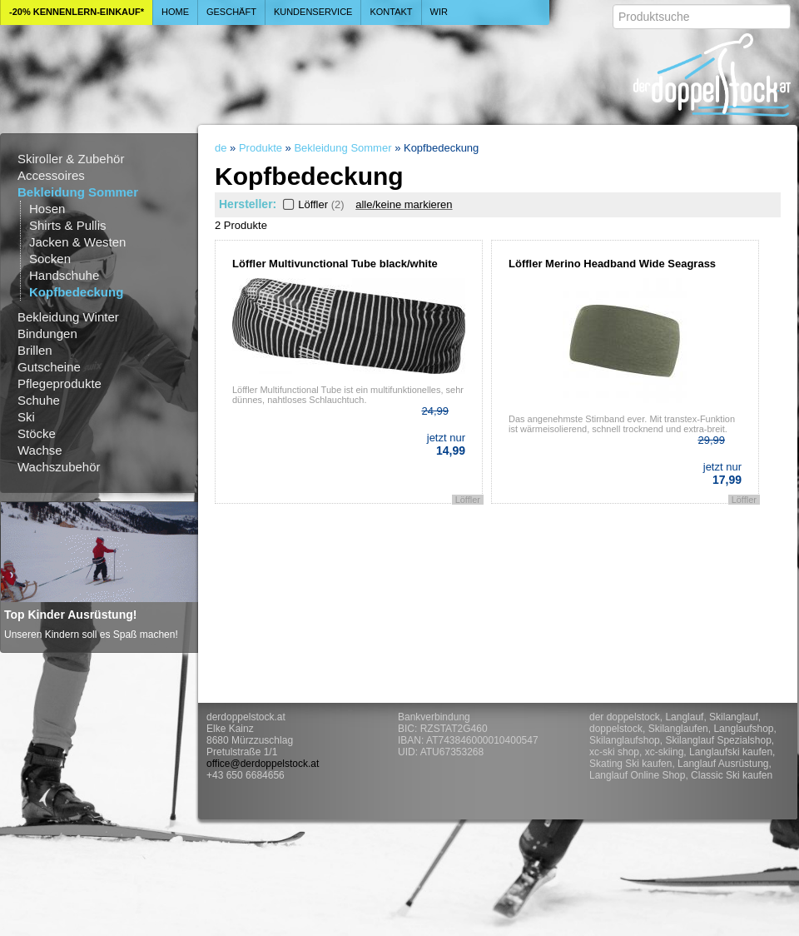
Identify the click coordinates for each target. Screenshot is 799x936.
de (220, 148)
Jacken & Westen (77, 242)
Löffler (312, 204)
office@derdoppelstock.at (262, 763)
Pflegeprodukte (59, 383)
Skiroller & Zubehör (70, 159)
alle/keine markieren (403, 204)
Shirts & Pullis (68, 225)
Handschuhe (64, 275)
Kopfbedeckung (76, 292)
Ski (26, 417)
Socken (50, 258)
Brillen (34, 350)
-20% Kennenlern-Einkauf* (76, 12)
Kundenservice (313, 12)
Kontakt (391, 12)
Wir (439, 12)
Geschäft (231, 12)
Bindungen (47, 333)
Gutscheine (49, 367)
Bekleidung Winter (68, 317)
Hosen (47, 209)
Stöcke (36, 433)
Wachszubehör (59, 467)
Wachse (39, 450)
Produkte (260, 148)
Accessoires (51, 175)
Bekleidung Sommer (77, 192)
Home (175, 12)
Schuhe (38, 400)
